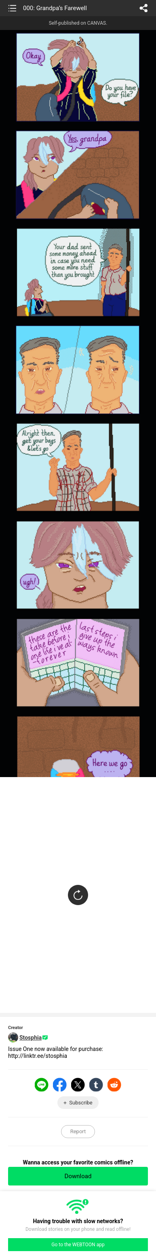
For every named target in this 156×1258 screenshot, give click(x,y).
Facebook (60, 1084)
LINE (41, 1084)
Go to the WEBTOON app (77, 1244)
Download (78, 1176)
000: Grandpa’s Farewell (55, 8)
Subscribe (80, 1103)
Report (78, 1131)
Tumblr (96, 1084)
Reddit (114, 1084)
